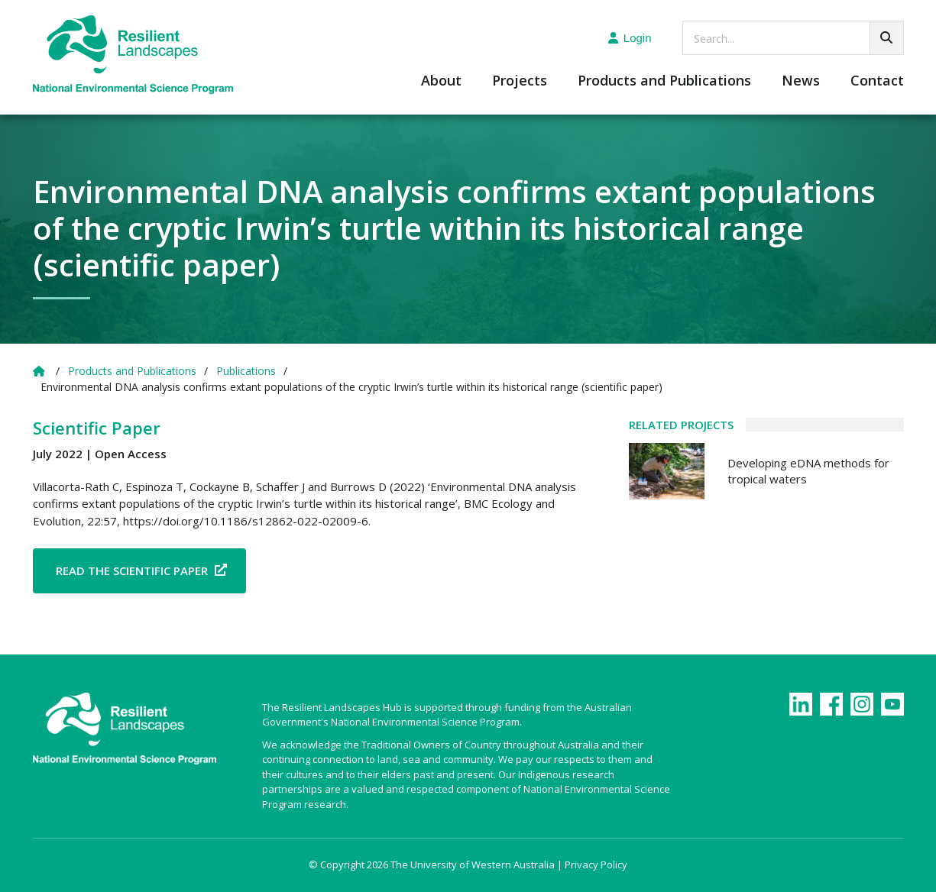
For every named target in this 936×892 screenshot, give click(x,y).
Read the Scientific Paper (132, 570)
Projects (519, 81)
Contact (877, 81)
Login (630, 37)
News (801, 81)
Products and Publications (664, 81)
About (441, 81)
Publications (246, 371)
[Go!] (887, 38)
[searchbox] (793, 38)
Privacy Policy (596, 864)
